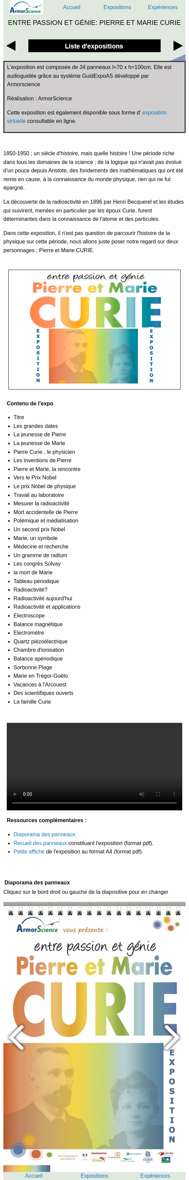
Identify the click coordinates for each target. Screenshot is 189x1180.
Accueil (72, 7)
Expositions (117, 7)
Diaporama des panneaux (44, 834)
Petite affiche (29, 851)
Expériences (163, 7)
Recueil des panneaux (41, 843)
